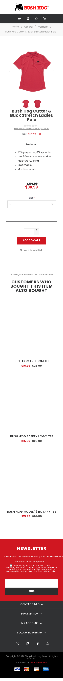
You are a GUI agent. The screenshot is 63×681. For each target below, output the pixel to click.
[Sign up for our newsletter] (31, 583)
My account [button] (29, 623)
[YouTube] (48, 644)
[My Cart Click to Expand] (44, 18)
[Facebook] (38, 644)
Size (31, 198)
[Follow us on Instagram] (28, 644)
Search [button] (36, 18)
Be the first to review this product (31, 129)
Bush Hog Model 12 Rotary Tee (31, 511)
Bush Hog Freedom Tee (31, 361)
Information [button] (29, 614)
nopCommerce (38, 663)
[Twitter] (17, 644)
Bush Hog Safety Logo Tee (31, 436)
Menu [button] (19, 18)
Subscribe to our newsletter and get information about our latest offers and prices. (33, 559)
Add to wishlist (33, 250)
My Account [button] (28, 18)
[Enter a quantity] (29, 231)
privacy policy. (50, 571)
